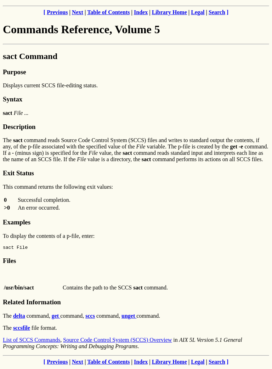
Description (19, 126)
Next (77, 12)
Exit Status (18, 173)
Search (217, 12)
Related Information (32, 303)
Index (141, 12)
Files (9, 261)
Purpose (14, 72)
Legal (197, 12)
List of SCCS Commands (31, 341)
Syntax (12, 99)
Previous (57, 12)
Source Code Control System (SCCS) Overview (117, 341)
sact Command (30, 56)
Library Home (169, 12)
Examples (16, 222)
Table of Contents (108, 12)
